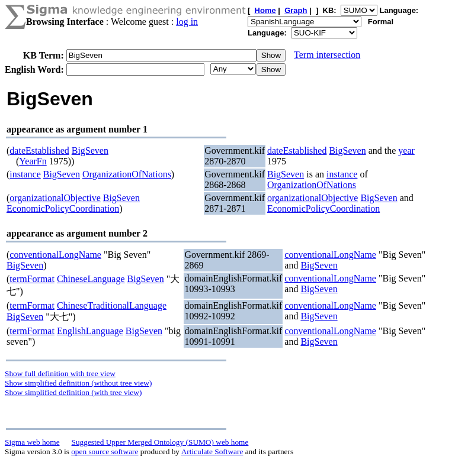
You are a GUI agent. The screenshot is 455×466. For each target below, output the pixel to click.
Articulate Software (212, 451)
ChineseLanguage (91, 279)
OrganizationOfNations (126, 174)
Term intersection (327, 55)
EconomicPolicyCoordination (63, 208)
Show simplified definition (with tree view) (73, 392)
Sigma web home (32, 442)
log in (187, 22)
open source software (104, 451)
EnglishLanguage (90, 331)
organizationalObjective (54, 198)
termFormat (32, 279)
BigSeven (90, 150)
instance (24, 174)
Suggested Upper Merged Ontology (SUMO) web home (160, 442)
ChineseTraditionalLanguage (111, 305)
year (406, 150)
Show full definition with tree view (60, 373)
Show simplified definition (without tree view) (78, 382)
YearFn (32, 161)
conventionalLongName (55, 255)
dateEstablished (39, 150)
